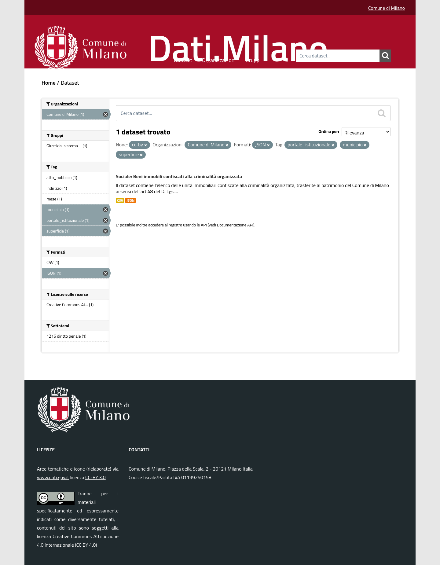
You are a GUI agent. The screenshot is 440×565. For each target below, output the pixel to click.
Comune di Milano (386, 8)
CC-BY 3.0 (95, 477)
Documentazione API (235, 225)
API (204, 225)
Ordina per (328, 131)
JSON (130, 200)
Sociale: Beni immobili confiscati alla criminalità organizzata (179, 176)
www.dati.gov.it (53, 477)
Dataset (183, 59)
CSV (120, 200)
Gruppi (253, 59)
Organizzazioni (219, 59)
